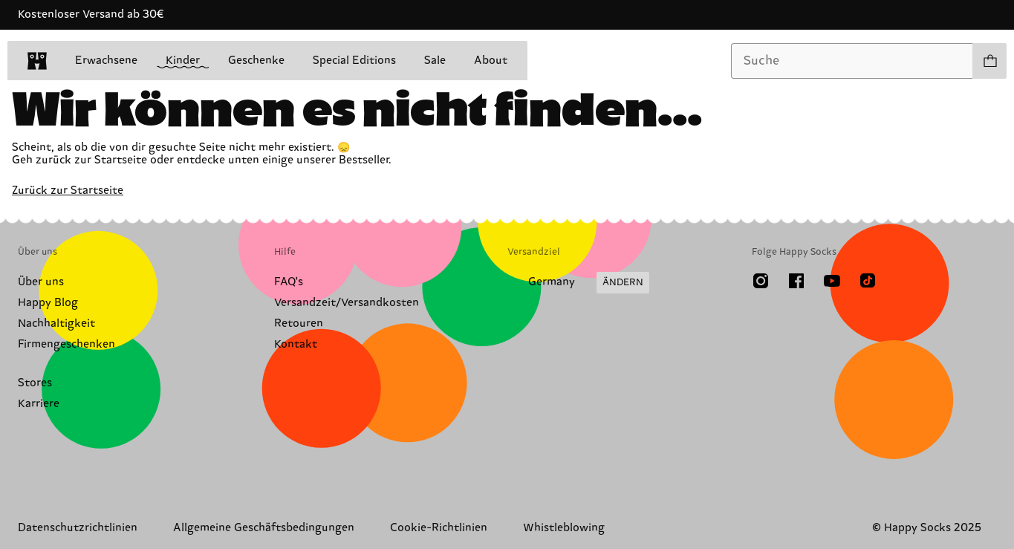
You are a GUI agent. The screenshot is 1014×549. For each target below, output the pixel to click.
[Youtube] (832, 281)
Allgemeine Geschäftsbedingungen (263, 528)
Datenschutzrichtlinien (77, 528)
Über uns (41, 282)
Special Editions (354, 60)
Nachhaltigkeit (56, 323)
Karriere (38, 403)
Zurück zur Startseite (67, 190)
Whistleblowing (564, 528)
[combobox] (852, 61)
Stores (35, 383)
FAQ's (288, 282)
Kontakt (295, 344)
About (490, 60)
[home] (37, 61)
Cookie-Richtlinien (438, 528)
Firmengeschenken (66, 344)
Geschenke (256, 60)
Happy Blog (48, 302)
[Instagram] (761, 281)
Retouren (298, 323)
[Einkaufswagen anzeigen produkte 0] (989, 61)
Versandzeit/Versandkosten (346, 302)
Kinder (183, 61)
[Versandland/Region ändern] (578, 283)
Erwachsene (106, 60)
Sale (435, 60)
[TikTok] (867, 281)
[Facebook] (796, 281)
